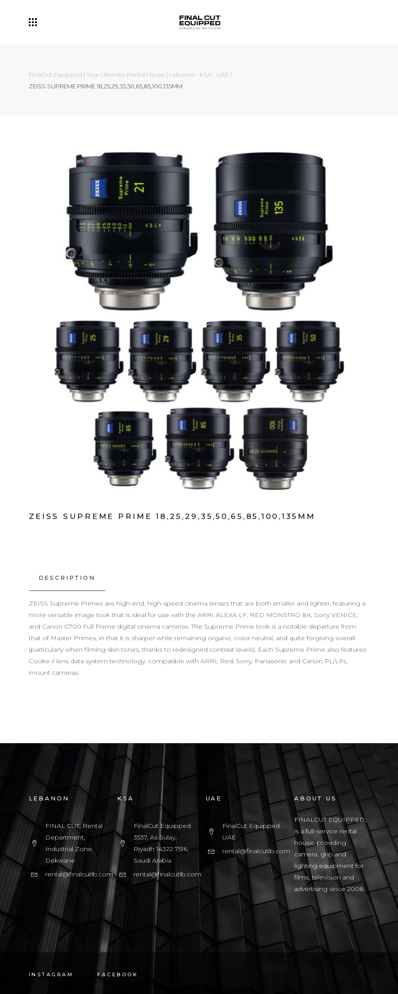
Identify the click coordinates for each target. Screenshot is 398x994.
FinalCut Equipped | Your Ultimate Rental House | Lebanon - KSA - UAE (129, 75)
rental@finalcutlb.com (79, 874)
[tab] (67, 578)
